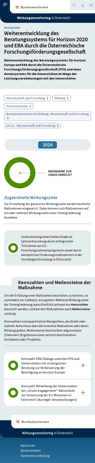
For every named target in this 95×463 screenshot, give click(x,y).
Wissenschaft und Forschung (27, 98)
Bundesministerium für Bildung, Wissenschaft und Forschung (47, 115)
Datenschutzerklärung (35, 456)
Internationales (18, 106)
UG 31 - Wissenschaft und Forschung (32, 126)
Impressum (28, 445)
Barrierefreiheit (31, 451)
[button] (5, 4)
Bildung (61, 98)
